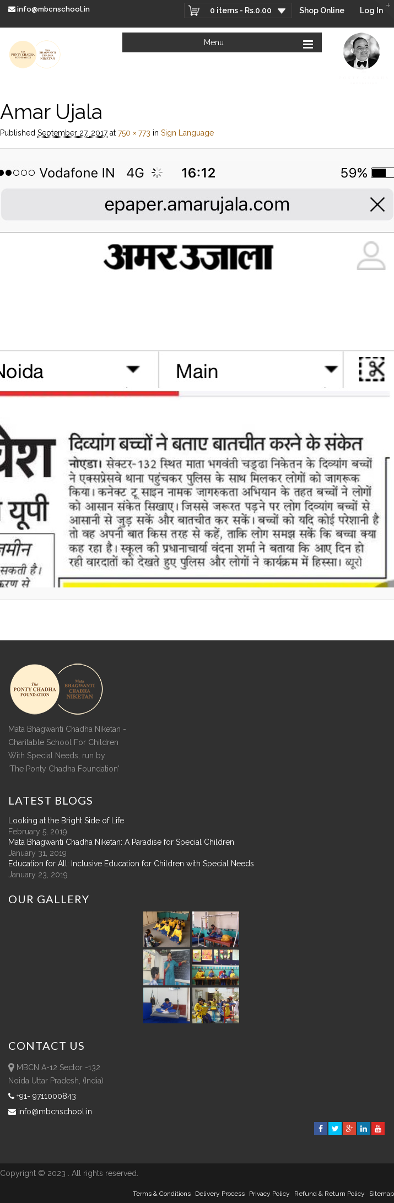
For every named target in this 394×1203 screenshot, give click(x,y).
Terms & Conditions (162, 1193)
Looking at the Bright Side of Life (66, 820)
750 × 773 (134, 132)
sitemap (381, 1193)
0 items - (241, 10)
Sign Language (187, 132)
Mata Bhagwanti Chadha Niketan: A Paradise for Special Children (121, 842)
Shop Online (321, 10)
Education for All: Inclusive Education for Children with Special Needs (131, 863)
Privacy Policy (269, 1193)
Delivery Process (220, 1193)
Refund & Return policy (329, 1193)
